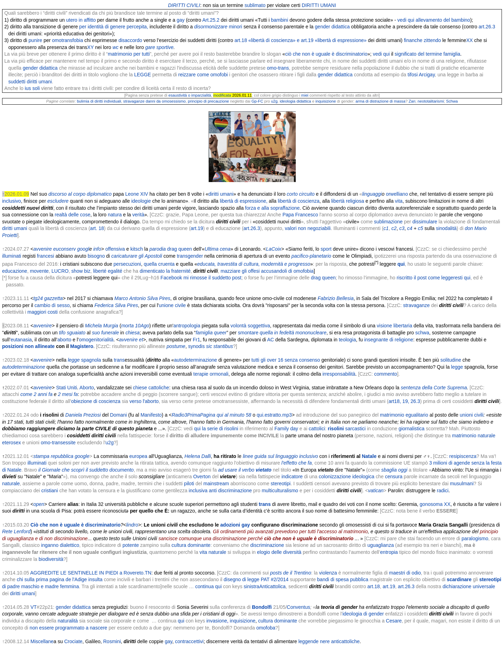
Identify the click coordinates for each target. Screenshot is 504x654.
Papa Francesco (300, 214)
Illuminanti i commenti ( (358, 228)
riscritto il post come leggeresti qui (433, 277)
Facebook (171, 277)
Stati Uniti (66, 387)
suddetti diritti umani (30, 81)
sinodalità (446, 228)
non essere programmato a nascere (68, 628)
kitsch (136, 249)
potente (130, 545)
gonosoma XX (435, 504)
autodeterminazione (195, 360)
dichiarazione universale (468, 586)
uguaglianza (381, 545)
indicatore (292, 476)
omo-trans (278, 68)
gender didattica (332, 26)
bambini (279, 20)
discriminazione (267, 545)
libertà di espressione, (243, 201)
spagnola (91, 360)
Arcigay (427, 74)
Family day (286, 428)
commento (385, 374)
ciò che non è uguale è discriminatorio (326, 54)
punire (35, 40)
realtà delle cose (72, 214)
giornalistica (412, 428)
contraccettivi (189, 641)
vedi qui (381, 54)
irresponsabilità (338, 374)
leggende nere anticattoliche (328, 641)
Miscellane (42, 641)
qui (181, 621)
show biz (80, 271)
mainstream (216, 483)
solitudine (450, 360)
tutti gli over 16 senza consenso (285, 360)
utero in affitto (81, 20)
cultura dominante (191, 545)
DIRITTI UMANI (319, 5)
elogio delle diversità (279, 552)
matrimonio (464, 435)
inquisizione (242, 621)
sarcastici (347, 428)
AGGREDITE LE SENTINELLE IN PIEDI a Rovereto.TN (90, 573)
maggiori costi (42, 312)
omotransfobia (67, 40)
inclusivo (11, 201)
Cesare (394, 621)
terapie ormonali (210, 374)
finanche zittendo (422, 40)
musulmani (462, 483)
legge (457, 367)
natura (115, 214)
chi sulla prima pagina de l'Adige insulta (60, 579)
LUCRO (60, 271)
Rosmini (112, 641)
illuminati (11, 256)
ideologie (141, 201)
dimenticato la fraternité (165, 271)
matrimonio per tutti (129, 54)
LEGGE (142, 74)
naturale (487, 435)
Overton (202, 476)
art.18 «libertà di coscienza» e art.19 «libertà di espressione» (300, 40)
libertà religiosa (347, 201)
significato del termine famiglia (428, 54)
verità (138, 214)
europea (138, 456)
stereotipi (280, 483)
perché (479, 249)
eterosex (11, 442)
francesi (45, 256)
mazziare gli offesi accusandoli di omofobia (267, 271)
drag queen (179, 249)
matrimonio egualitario (404, 415)
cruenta (166, 264)
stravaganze (416, 305)
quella (150, 264)
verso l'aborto (144, 401)
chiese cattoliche (151, 387)
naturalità (68, 621)
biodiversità (50, 559)
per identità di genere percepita (113, 26)
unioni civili (472, 415)
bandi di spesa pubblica (342, 579)
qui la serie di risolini (216, 428)
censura (393, 476)
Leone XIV (136, 194)
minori (235, 26)
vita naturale (213, 552)
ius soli (32, 88)
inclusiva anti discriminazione (220, 490)
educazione (14, 271)
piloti (189, 483)
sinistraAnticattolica (265, 586)
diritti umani (220, 194)
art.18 (374, 586)
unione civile (172, 305)
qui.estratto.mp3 (274, 415)
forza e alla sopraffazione (272, 208)
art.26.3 (486, 26)
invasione (216, 621)
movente (39, 271)
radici (442, 490)
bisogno (96, 256)
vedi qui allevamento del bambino (433, 20)
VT (33, 607)
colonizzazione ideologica (346, 476)
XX (469, 40)
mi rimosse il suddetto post (212, 277)
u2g (109, 442)
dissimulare (424, 221)
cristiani (49, 490)
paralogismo (475, 538)
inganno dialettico (60, 545)
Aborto (86, 387)
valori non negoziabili (308, 228)
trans (182, 256)
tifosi (413, 74)
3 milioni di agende (449, 463)
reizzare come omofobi (203, 74)
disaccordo (130, 40)
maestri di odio (405, 573)
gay (181, 20)
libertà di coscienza (299, 201)
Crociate (73, 641)
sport (326, 249)
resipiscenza (462, 456)
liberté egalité (107, 271)
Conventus (298, 607)
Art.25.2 (210, 20)
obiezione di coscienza (95, 401)
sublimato (255, 5)
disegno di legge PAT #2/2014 (256, 579)
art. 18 (97, 228)
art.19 (197, 228)
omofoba (265, 628)
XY (90, 47)
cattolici (317, 428)
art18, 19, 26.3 (404, 401)
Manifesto (151, 415)
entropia (389, 552)
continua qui (208, 586)
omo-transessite (58, 442)
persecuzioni (127, 264)
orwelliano (397, 194)
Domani (118, 415)
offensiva (115, 249)
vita (398, 201)
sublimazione (388, 221)
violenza (328, 573)
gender (195, 256)
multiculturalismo (280, 490)
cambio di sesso (52, 305)
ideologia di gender (363, 614)
